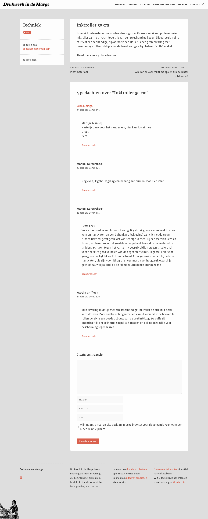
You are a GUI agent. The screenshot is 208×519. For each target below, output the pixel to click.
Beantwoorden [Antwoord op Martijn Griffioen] (89, 336)
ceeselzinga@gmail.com (36, 48)
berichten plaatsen (137, 469)
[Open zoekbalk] (202, 4)
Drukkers (145, 4)
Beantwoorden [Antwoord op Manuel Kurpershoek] (89, 190)
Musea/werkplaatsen (164, 4)
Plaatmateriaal (82, 69)
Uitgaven (132, 4)
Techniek (182, 4)
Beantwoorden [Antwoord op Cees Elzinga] (89, 145)
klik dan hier (179, 482)
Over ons (195, 4)
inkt (28, 32)
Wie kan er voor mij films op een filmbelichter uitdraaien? (161, 72)
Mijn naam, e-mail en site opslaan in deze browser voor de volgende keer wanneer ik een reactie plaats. (131, 427)
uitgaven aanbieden (136, 478)
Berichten (120, 4)
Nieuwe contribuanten (166, 469)
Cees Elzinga (85, 106)
